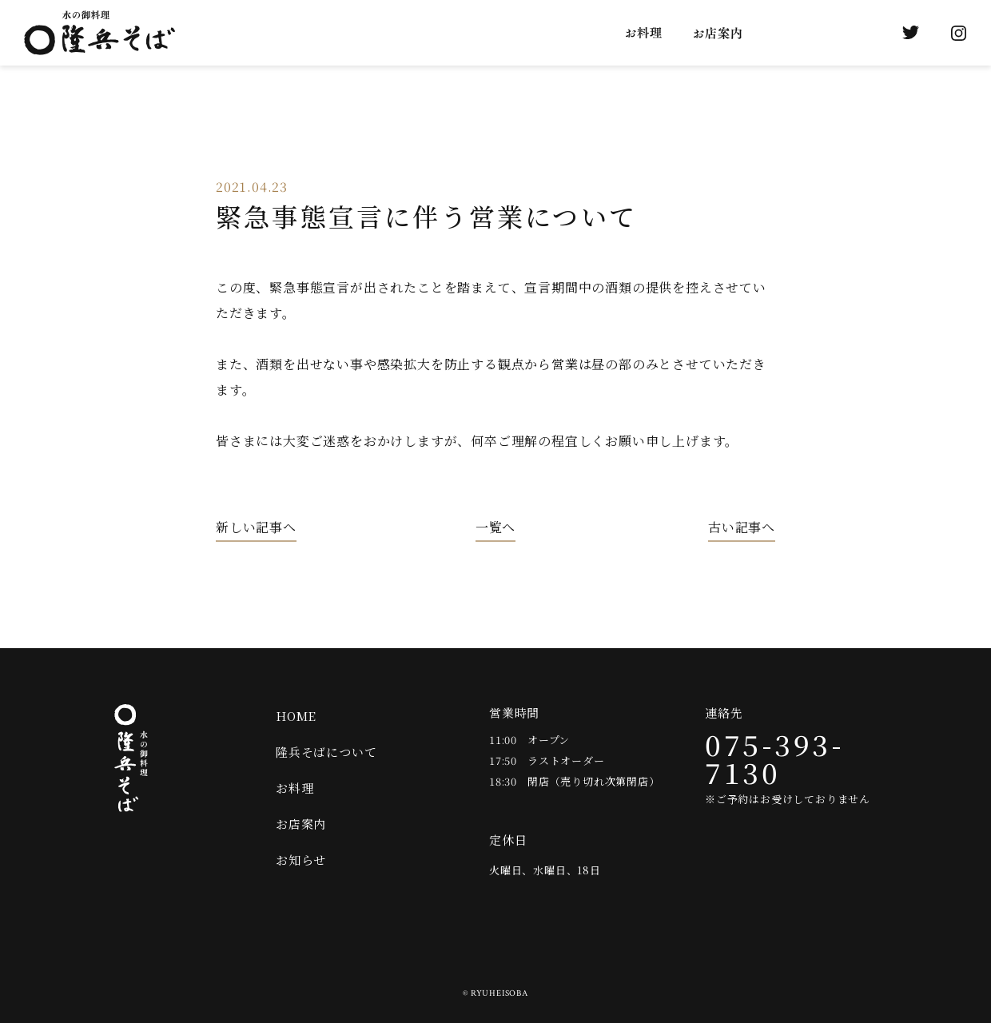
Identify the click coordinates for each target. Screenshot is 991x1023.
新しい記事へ (256, 528)
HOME (296, 715)
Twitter (910, 33)
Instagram (958, 33)
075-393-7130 (774, 758)
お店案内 (718, 33)
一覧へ (495, 528)
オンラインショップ (862, 33)
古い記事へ (741, 528)
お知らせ (798, 33)
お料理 (644, 33)
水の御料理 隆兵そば (99, 32)
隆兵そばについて (544, 33)
